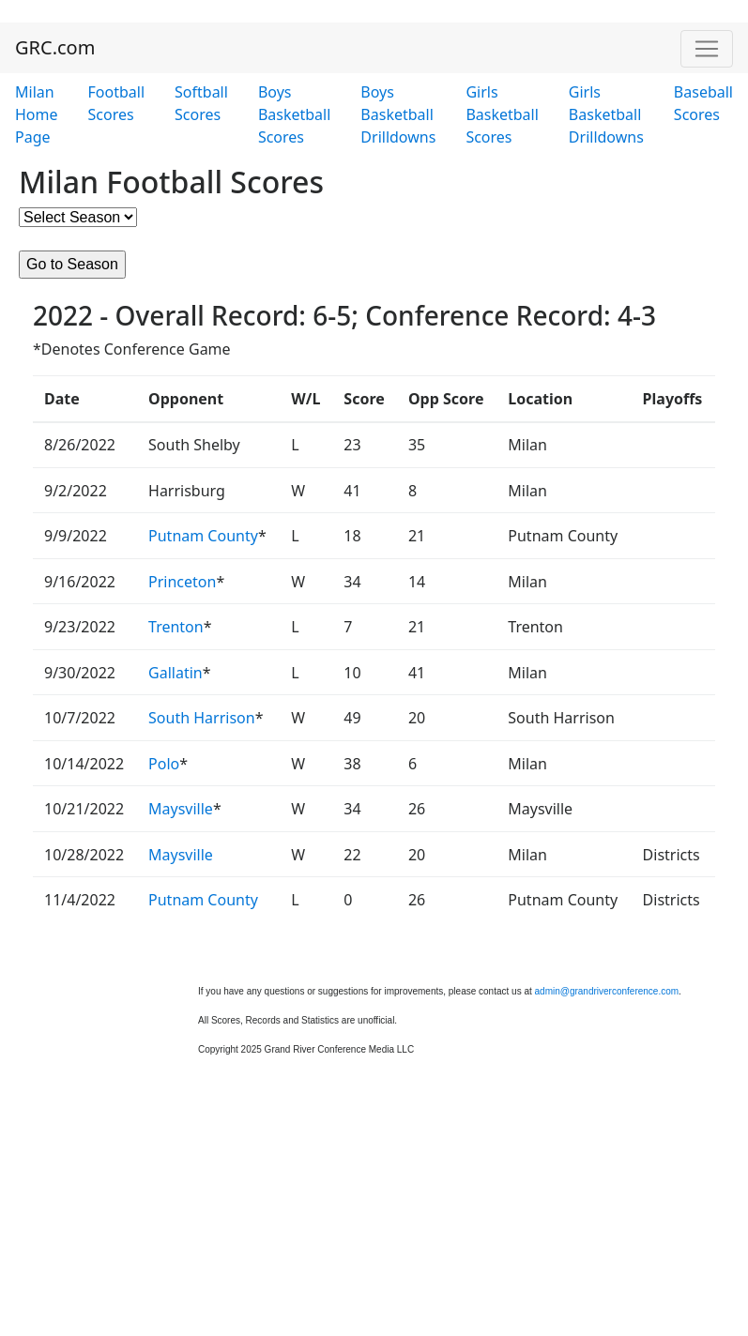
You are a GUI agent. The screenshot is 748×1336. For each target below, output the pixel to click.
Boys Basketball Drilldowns (397, 114)
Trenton (176, 626)
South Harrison (201, 717)
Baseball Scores (703, 103)
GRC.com (55, 47)
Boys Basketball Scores (294, 114)
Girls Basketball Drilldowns (606, 114)
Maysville (180, 808)
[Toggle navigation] (706, 49)
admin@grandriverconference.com (607, 991)
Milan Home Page (36, 114)
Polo (163, 763)
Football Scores (116, 103)
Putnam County (203, 535)
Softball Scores (201, 103)
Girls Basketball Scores (502, 114)
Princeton (182, 581)
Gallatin (175, 672)
